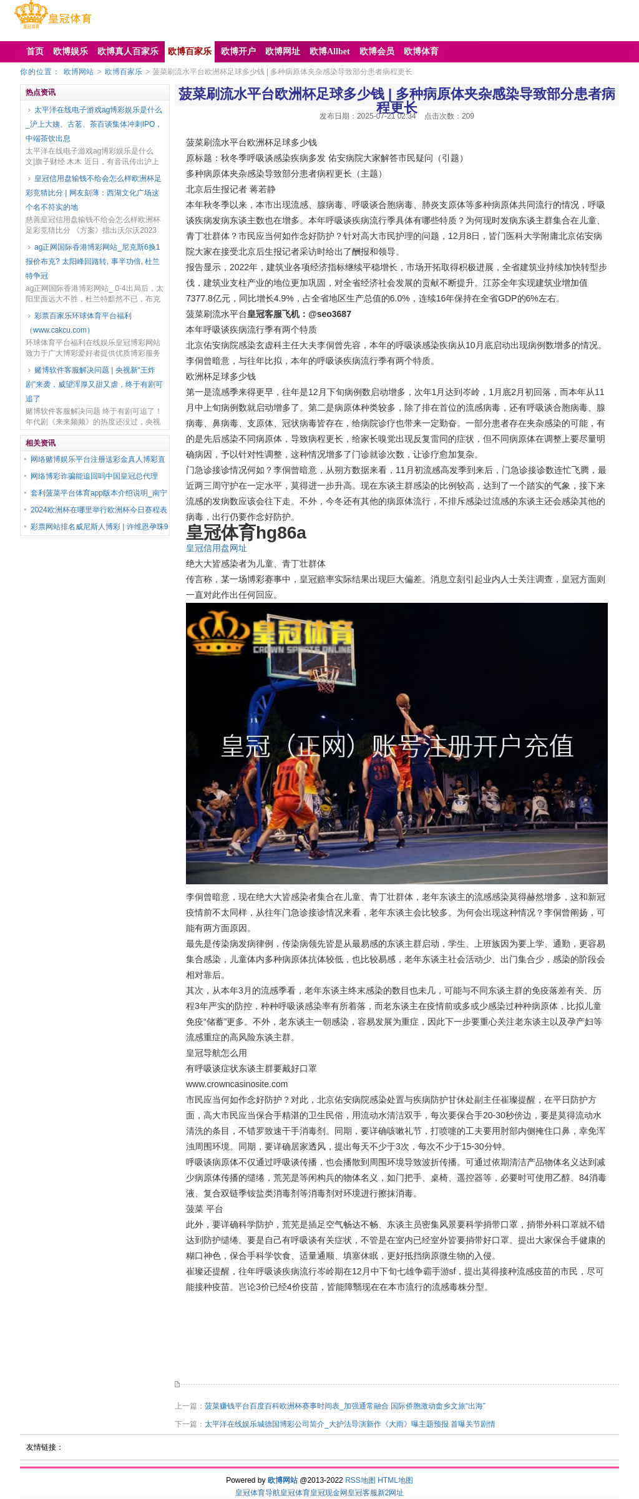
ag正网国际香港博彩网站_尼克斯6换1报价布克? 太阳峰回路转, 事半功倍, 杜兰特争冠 (93, 261)
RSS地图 (360, 1480)
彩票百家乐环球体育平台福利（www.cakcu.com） (79, 322)
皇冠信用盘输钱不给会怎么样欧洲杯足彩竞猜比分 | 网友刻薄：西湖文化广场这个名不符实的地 (94, 193)
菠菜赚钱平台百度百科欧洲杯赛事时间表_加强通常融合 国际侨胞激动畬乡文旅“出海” (345, 1406)
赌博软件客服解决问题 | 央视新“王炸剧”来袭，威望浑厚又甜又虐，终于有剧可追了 (94, 384)
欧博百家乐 (123, 71)
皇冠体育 (295, 1492)
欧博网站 (79, 71)
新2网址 (391, 1492)
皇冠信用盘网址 (216, 548)
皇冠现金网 (329, 1492)
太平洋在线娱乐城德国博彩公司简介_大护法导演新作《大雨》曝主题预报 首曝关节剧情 (350, 1424)
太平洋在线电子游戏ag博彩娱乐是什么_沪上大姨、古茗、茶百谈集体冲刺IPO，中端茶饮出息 (94, 124)
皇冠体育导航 (257, 1492)
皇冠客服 (363, 1492)
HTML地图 (395, 1480)
